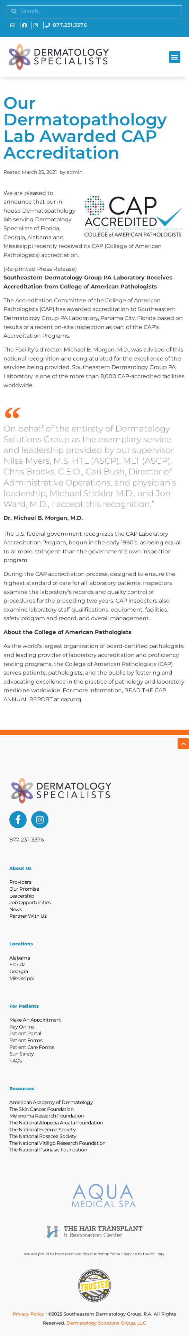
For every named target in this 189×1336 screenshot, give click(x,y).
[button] (174, 57)
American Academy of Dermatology (51, 1102)
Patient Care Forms (31, 1047)
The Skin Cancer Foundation (41, 1109)
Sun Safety (21, 1054)
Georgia (18, 971)
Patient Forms (25, 1040)
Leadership (21, 896)
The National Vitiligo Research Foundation (57, 1143)
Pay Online (21, 1027)
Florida (17, 964)
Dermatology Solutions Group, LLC (106, 1323)
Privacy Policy (28, 1314)
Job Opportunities (30, 902)
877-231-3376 (26, 839)
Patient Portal (25, 1033)
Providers (20, 882)
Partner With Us (27, 916)
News (15, 909)
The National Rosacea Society (42, 1136)
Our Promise (24, 889)
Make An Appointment (35, 1020)
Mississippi (21, 978)
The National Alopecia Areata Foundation (55, 1123)
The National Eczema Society (42, 1129)
